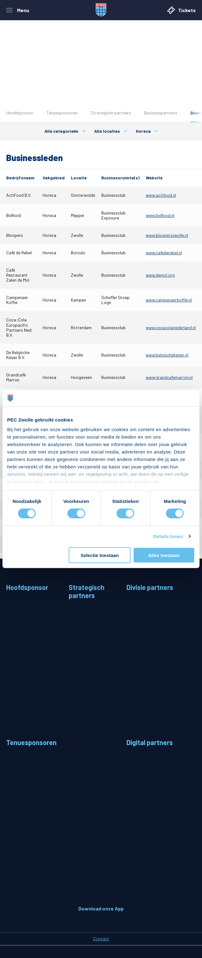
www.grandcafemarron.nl (169, 377)
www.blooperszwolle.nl (167, 235)
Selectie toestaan (99, 555)
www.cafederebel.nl (164, 252)
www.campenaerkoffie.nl (169, 299)
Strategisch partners (111, 112)
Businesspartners (160, 112)
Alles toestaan (164, 555)
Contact (101, 938)
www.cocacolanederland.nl (171, 327)
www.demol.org (160, 275)
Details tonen (168, 536)
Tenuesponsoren (62, 112)
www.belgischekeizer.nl (167, 354)
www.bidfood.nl (160, 215)
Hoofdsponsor (19, 112)
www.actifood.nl (161, 195)
